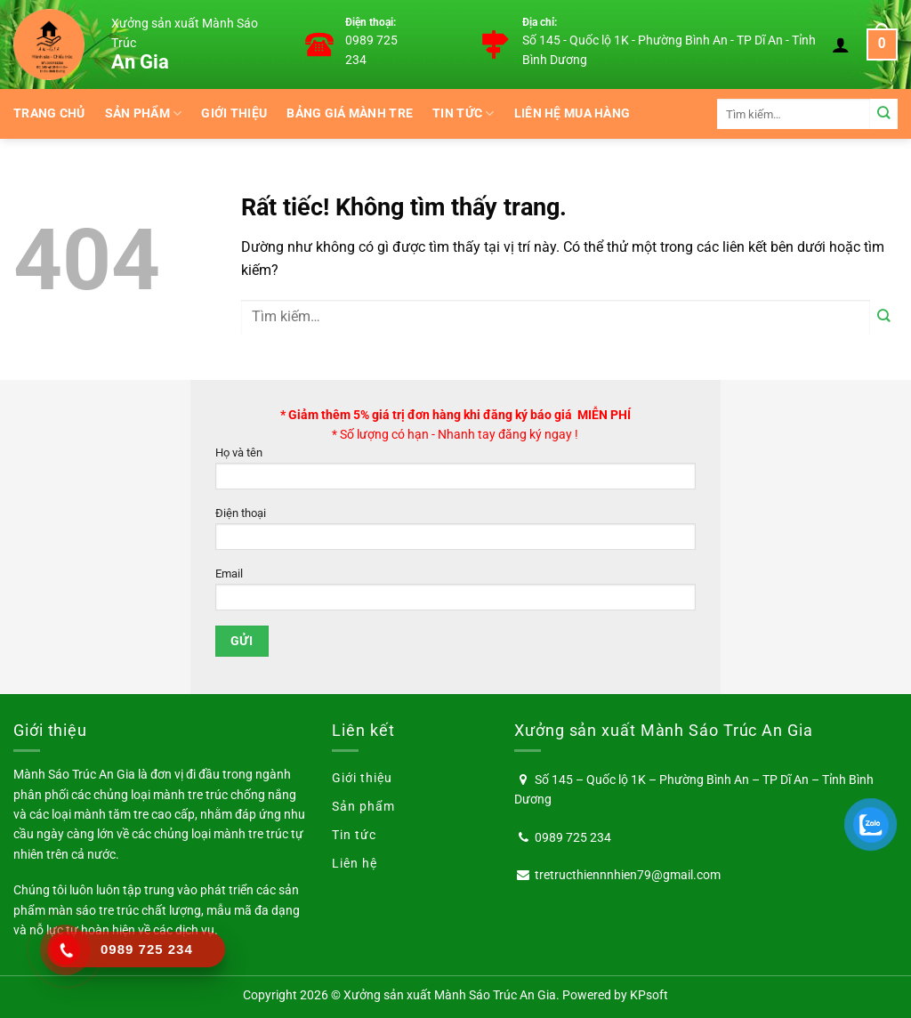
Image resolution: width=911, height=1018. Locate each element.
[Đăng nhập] (841, 44)
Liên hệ (354, 863)
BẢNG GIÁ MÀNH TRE (349, 113)
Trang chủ (49, 113)
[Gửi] (884, 113)
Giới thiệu (234, 113)
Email (455, 594)
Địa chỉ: (539, 22)
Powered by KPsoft (615, 995)
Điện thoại (455, 533)
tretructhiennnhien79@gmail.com (628, 875)
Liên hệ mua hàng (572, 113)
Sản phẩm (143, 113)
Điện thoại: (370, 22)
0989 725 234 (573, 837)
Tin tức (463, 113)
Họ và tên (455, 473)
